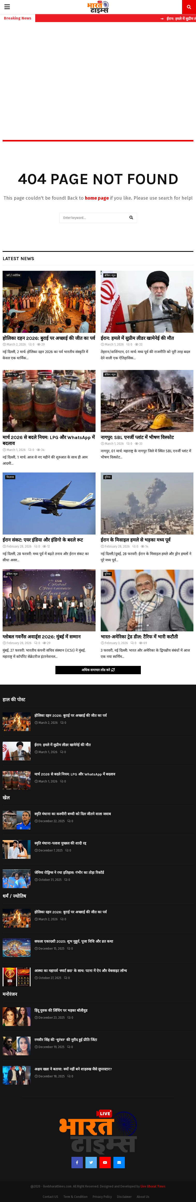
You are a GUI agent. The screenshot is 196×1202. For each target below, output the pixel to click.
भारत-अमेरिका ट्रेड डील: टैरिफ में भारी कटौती (139, 637)
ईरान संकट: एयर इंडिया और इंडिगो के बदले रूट (43, 540)
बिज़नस (10, 477)
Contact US (50, 1197)
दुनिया (108, 477)
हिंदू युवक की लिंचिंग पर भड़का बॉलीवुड (60, 1010)
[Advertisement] (98, 69)
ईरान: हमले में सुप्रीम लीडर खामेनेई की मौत (137, 338)
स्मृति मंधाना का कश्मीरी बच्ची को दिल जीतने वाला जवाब (72, 814)
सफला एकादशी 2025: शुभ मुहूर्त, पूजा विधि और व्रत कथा (73, 941)
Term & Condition (75, 1197)
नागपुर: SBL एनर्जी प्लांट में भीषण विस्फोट (137, 437)
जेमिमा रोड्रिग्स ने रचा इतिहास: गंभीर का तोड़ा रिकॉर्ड (69, 872)
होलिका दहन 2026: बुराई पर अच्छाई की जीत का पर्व (49, 338)
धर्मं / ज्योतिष (13, 275)
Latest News (18, 258)
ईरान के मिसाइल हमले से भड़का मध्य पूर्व (135, 540)
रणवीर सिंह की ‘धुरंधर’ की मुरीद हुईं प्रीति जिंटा (65, 1040)
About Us (143, 1197)
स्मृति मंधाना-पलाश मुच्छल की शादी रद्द (60, 843)
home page (97, 198)
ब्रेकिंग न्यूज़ (110, 275)
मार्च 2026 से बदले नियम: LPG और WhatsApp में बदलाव (74, 774)
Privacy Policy (102, 1197)
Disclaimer (124, 1197)
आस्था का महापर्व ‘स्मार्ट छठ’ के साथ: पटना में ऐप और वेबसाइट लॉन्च (80, 971)
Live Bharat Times (153, 1186)
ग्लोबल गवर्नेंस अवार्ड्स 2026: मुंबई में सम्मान (42, 637)
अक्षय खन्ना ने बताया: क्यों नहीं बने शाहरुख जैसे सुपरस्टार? (73, 1069)
